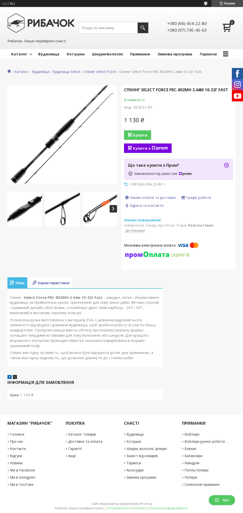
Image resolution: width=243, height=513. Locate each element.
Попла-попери (196, 470)
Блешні (190, 448)
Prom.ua (146, 504)
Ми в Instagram (22, 477)
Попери (190, 477)
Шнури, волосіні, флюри (146, 448)
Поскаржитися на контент (126, 508)
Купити (140, 135)
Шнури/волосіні (107, 53)
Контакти (18, 448)
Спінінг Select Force (100, 72)
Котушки (76, 53)
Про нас (16, 441)
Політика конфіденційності (168, 508)
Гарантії (75, 448)
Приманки (140, 53)
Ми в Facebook (22, 470)
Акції (72, 455)
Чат (222, 500)
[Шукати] (143, 28)
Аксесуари (135, 470)
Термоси (208, 53)
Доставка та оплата (85, 441)
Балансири (193, 455)
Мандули (191, 463)
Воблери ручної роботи (204, 441)
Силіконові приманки (201, 484)
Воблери (191, 434)
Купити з (150, 148)
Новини (16, 463)
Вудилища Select (66, 72)
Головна (17, 434)
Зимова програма (174, 53)
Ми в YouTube (21, 484)
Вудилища (48, 53)
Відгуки (16, 455)
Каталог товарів (82, 434)
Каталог (19, 53)
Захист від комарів (142, 455)
